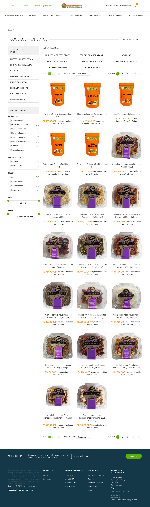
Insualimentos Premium (25, 190)
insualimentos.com (29, 486)
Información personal (96, 475)
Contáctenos (70, 486)
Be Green (25, 177)
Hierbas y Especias (115, 15)
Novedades (47, 479)
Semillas (32, 15)
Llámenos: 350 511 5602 (120, 491)
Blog (75, 22)
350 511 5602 (15, 6)
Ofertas (45, 475)
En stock (25, 161)
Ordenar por (69, 74)
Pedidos (91, 479)
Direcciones (92, 486)
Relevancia (84, 73)
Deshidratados (17, 100)
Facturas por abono (95, 483)
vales (90, 490)
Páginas (111, 74)
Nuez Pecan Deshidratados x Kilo (126, 114)
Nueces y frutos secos (52, 15)
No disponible (25, 166)
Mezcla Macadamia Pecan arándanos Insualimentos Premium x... (57, 418)
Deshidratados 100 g (25, 186)
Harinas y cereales (74, 15)
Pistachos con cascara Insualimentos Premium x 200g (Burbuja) (92, 418)
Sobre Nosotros (71, 483)
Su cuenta (93, 470)
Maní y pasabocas (136, 15)
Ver (44, 74)
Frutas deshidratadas (14, 15)
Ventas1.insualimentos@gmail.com (38, 6)
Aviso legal (69, 475)
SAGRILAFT (69, 479)
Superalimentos (94, 15)
